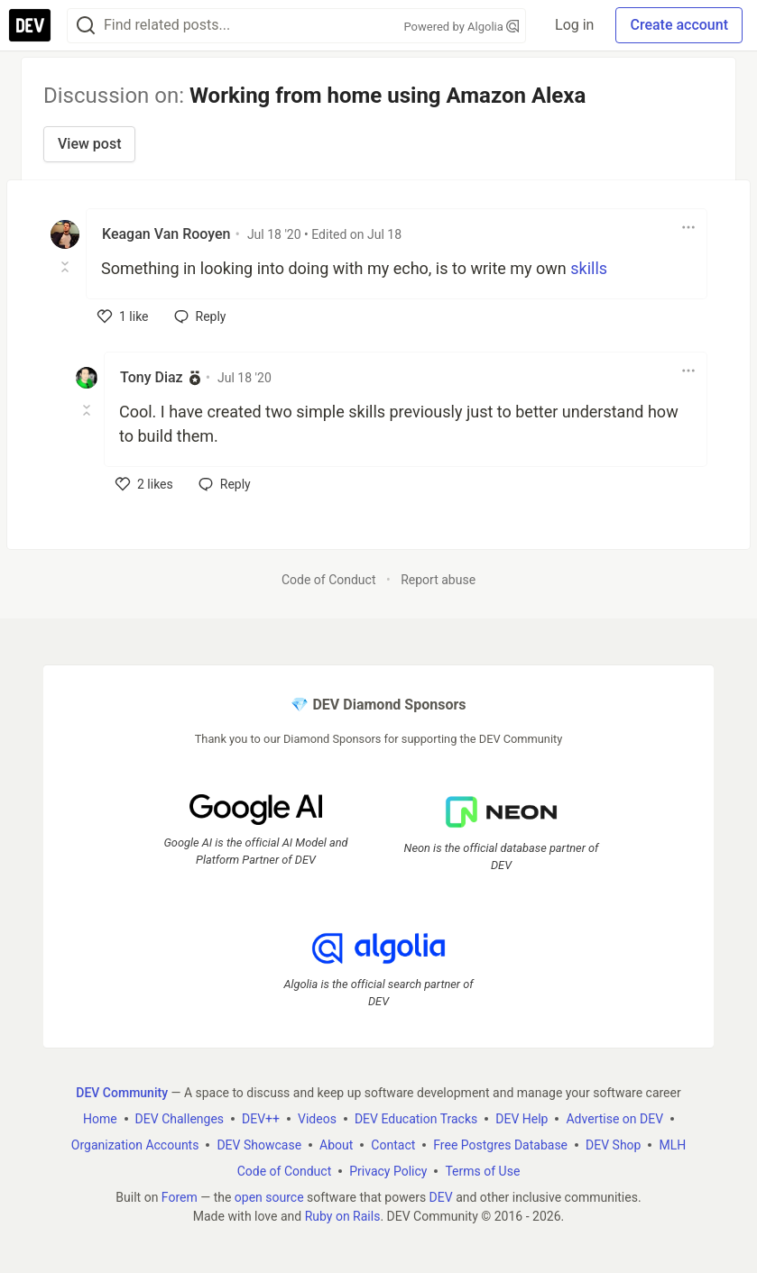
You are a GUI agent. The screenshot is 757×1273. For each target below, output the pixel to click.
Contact (393, 1145)
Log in (574, 24)
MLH (672, 1145)
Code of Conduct (329, 579)
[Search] (86, 25)
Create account (679, 24)
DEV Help (521, 1119)
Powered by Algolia (462, 26)
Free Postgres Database (500, 1145)
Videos (317, 1119)
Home (100, 1119)
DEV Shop (613, 1145)
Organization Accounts (135, 1145)
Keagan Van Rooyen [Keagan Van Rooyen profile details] (166, 234)
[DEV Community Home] (29, 25)
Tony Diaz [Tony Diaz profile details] (151, 377)
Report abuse (438, 579)
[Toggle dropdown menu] (688, 227)
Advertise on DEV (614, 1119)
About (336, 1145)
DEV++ (261, 1119)
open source (269, 1197)
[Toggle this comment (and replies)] (66, 266)
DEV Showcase (259, 1145)
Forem (180, 1197)
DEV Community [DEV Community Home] (122, 1092)
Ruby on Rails (343, 1216)
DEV (441, 1197)
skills (588, 268)
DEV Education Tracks (416, 1119)
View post (89, 143)
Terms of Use (482, 1171)
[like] (123, 316)
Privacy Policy (388, 1171)
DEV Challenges (179, 1119)
